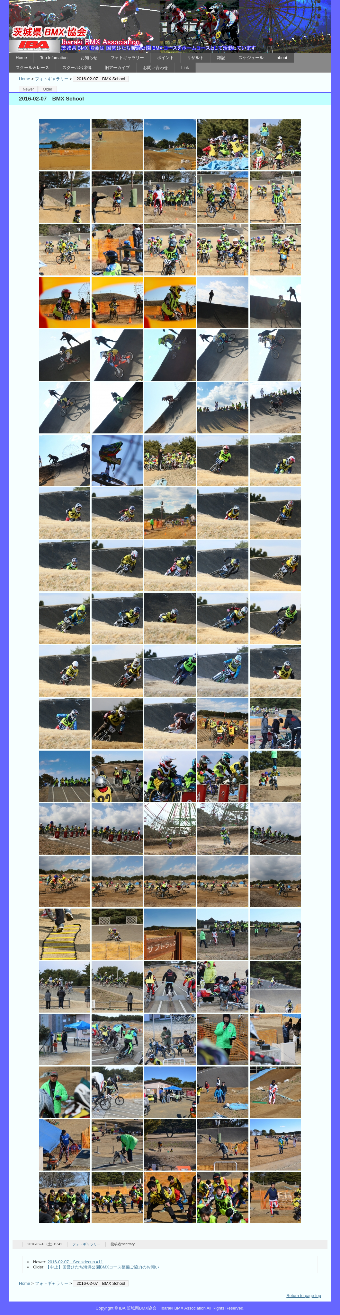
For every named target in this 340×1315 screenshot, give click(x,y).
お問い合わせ (155, 67)
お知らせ (89, 57)
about (282, 57)
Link (185, 67)
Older (47, 89)
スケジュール (251, 57)
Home (21, 57)
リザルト (195, 57)
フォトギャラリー (127, 57)
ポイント (165, 57)
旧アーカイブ (117, 67)
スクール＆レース (32, 67)
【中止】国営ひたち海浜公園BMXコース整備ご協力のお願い (102, 1267)
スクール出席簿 (77, 67)
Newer (28, 89)
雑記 (221, 57)
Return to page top (303, 1295)
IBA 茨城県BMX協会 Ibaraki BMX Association (170, 26)
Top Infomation (53, 57)
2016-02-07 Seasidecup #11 (75, 1261)
